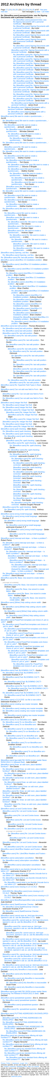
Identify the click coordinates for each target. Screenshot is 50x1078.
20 (17, 10)
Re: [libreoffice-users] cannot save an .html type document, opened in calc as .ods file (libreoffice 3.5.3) (25, 940)
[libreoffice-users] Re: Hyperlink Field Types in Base (21, 385)
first (41, 10)
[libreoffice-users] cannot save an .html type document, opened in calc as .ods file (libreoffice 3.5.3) (22, 916)
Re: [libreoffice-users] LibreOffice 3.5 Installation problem (25, 264)
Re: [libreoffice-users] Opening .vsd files (18, 255)
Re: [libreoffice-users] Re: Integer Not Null (22, 419)
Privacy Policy (5, 1063)
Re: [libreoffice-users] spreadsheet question (19, 1000)
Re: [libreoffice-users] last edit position (17, 328)
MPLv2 (13, 1070)
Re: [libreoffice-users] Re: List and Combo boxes (23, 829)
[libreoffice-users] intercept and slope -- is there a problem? (24, 538)
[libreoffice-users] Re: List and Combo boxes (20, 811)
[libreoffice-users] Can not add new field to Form (19, 389)
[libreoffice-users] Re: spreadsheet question (19, 1009)
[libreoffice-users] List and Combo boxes (16, 809)
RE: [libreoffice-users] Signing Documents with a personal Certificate (29, 40)
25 (34, 10)
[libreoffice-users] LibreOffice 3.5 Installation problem (21, 260)
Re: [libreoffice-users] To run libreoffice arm (19, 722)
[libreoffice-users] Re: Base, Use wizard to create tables (22, 578)
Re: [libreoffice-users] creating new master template (23, 708)
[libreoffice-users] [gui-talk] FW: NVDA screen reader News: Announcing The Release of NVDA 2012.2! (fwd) (24, 992)
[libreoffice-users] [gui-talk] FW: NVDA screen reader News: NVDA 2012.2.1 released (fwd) (24, 761)
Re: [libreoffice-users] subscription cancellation (21, 860)
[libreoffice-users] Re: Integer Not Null (19, 410)
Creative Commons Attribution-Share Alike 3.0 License (21, 1066)
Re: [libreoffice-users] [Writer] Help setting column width (24, 607)
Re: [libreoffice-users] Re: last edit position (17, 257)
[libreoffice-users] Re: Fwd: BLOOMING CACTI (24, 686)
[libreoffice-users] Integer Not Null (14, 403)
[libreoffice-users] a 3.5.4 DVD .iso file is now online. (21, 700)
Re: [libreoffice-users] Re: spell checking (25, 445)
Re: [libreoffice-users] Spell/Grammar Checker (21, 907)
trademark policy (16, 1076)
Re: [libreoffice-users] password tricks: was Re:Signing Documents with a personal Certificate (29, 22)
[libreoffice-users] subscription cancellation (17, 858)
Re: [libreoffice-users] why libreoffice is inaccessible (24, 978)
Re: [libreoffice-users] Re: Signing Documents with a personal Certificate (31, 56)
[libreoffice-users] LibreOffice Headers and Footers (20, 849)
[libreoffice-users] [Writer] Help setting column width (21, 602)
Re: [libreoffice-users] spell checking (17, 431)
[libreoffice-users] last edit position (14, 326)
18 (10, 10)
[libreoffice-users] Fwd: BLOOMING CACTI (17, 670)
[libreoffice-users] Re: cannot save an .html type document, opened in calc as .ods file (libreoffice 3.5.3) (25, 921)
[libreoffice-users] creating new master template (19, 704)
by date (37, 12)
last (6, 12)
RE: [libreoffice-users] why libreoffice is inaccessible (23, 974)
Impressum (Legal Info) (20, 1063)
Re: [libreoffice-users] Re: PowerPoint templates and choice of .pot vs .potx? (28, 665)
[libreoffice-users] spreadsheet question (16, 998)
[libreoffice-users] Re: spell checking (20, 441)
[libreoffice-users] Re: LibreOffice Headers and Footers (24, 853)
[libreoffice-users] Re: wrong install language (27, 534)
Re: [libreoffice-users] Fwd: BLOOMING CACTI (21, 673)
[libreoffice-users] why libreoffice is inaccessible (19, 969)
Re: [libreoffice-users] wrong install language (20, 516)
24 (30, 10)
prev (45, 10)
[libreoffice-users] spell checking (13, 429)
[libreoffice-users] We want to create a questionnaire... (22, 116)
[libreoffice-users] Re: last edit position (17, 333)
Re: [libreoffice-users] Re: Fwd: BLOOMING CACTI (28, 688)
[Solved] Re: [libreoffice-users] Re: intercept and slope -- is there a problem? (30, 570)
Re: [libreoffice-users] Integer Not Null (17, 405)
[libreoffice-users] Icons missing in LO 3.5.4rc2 (19, 887)
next (2, 12)
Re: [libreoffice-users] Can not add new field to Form (23, 398)
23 (27, 10)
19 (13, 10)
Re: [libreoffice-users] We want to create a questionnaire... (25, 121)
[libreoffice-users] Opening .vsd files (15, 253)
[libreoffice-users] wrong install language (16, 514)
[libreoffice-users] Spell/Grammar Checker (17, 904)
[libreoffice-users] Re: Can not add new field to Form (23, 394)
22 (23, 10)
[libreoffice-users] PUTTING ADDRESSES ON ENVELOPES (24, 1013)
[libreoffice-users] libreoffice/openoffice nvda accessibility (23, 900)
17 (6, 10)
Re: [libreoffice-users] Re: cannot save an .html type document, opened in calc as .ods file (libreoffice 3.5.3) (25, 949)
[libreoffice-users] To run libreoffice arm (16, 720)
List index (45, 12)
